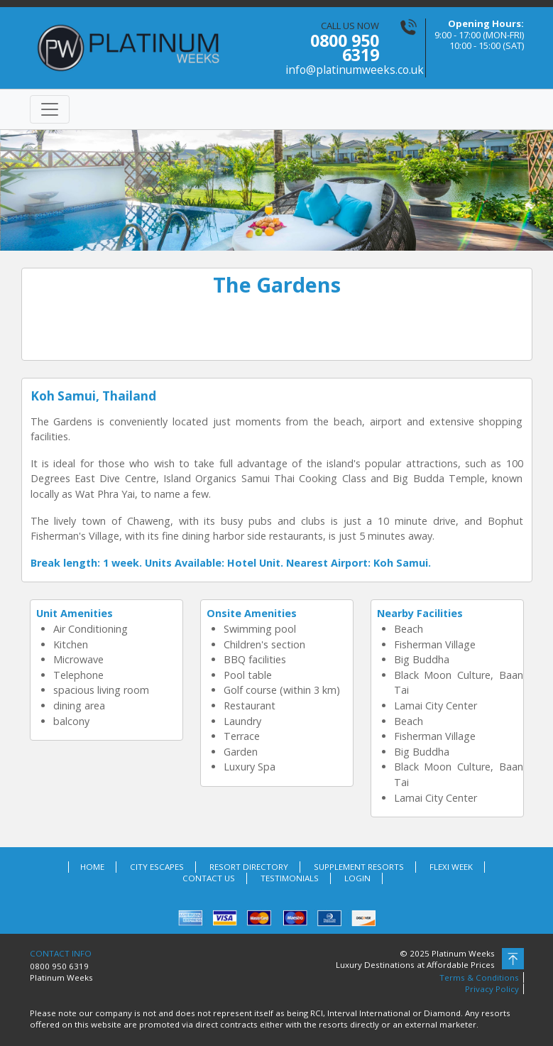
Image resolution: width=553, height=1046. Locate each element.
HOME (92, 866)
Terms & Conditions (479, 977)
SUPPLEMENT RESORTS (359, 866)
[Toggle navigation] (50, 109)
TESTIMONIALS (290, 878)
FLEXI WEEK (451, 866)
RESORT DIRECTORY (248, 866)
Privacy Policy (492, 989)
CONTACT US (208, 878)
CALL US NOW (332, 48)
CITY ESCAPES (157, 866)
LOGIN (357, 878)
